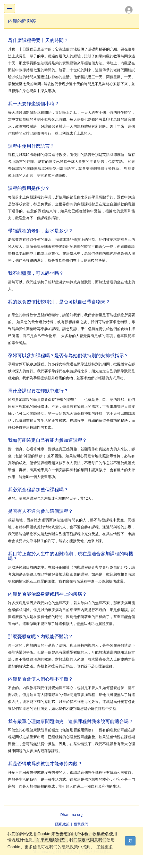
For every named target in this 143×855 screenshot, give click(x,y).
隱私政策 (62, 824)
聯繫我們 (81, 824)
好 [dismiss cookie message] (130, 841)
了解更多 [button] (104, 847)
